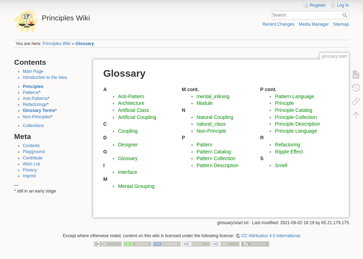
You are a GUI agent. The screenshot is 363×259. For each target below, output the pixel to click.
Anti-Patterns (35, 98)
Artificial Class (133, 110)
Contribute (33, 158)
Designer (128, 144)
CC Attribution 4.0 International (270, 235)
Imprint (29, 175)
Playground (34, 151)
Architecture (131, 103)
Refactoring (287, 144)
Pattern (205, 144)
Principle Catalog (293, 110)
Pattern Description (218, 165)
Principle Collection (296, 117)
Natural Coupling (215, 117)
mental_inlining (213, 96)
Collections (33, 125)
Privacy (30, 170)
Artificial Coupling (137, 117)
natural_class (211, 124)
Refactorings (35, 104)
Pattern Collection (216, 158)
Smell (281, 165)
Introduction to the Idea (45, 77)
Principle (284, 103)
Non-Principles (37, 116)
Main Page (33, 71)
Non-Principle (211, 131)
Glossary (84, 43)
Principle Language (296, 131)
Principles (33, 86)
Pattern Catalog (214, 151)
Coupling (127, 131)
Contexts (31, 145)
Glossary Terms (39, 110)
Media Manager (314, 24)
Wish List (32, 164)
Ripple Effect (289, 151)
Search (345, 15)
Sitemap (341, 24)
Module (205, 103)
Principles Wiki (57, 43)
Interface (127, 172)
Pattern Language (294, 96)
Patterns (31, 92)
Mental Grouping (136, 186)
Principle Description (297, 124)
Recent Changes (278, 24)
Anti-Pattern (131, 96)
